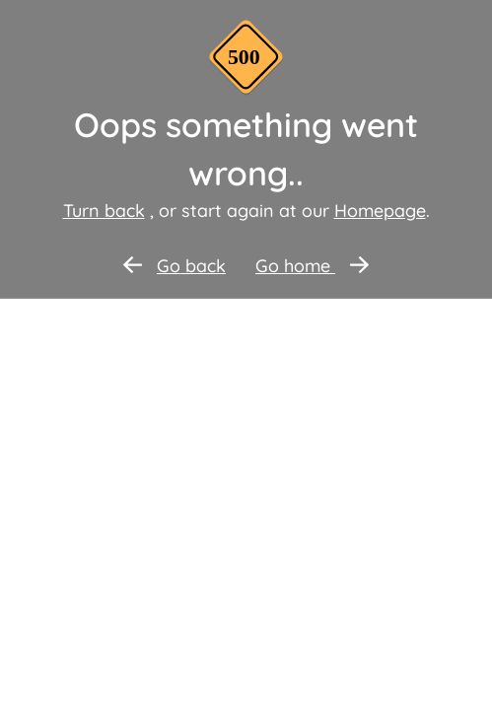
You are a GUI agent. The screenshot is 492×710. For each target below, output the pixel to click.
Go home (312, 265)
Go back (174, 265)
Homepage (380, 210)
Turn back (104, 210)
